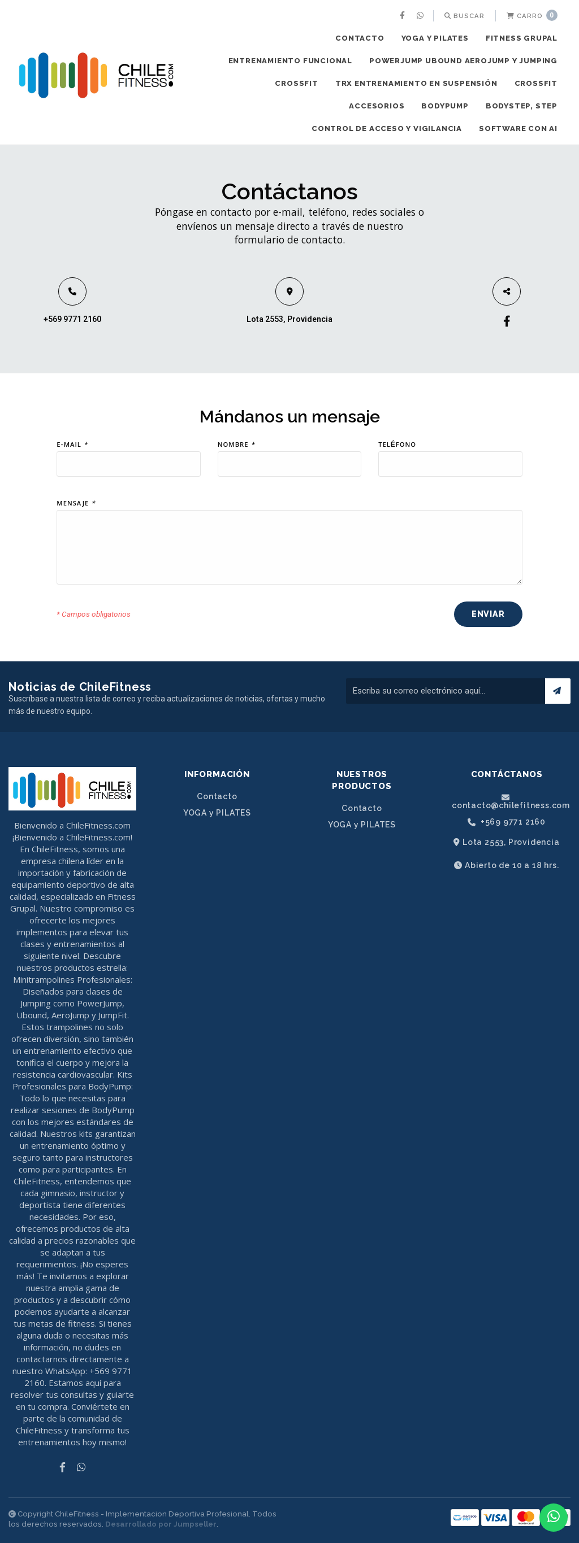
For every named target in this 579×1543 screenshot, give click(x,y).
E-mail (72, 445)
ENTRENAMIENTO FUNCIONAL (290, 60)
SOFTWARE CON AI (518, 128)
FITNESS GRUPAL (522, 38)
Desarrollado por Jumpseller (161, 1524)
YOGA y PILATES (435, 38)
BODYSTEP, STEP (522, 106)
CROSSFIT (296, 83)
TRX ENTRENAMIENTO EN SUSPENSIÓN (416, 83)
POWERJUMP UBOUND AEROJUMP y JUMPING (463, 60)
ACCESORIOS (376, 106)
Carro (532, 15)
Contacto (359, 38)
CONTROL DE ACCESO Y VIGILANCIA (387, 128)
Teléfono (397, 445)
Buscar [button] (464, 16)
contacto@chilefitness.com (511, 801)
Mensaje (76, 504)
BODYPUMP (444, 106)
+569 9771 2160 (72, 319)
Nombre (236, 445)
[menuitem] (403, 16)
